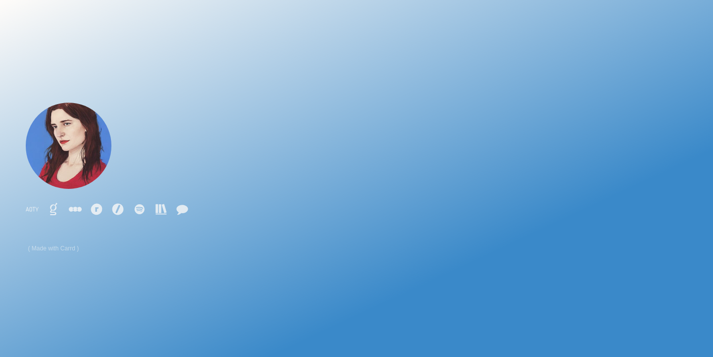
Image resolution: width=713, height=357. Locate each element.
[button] (32, 209)
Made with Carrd (53, 248)
